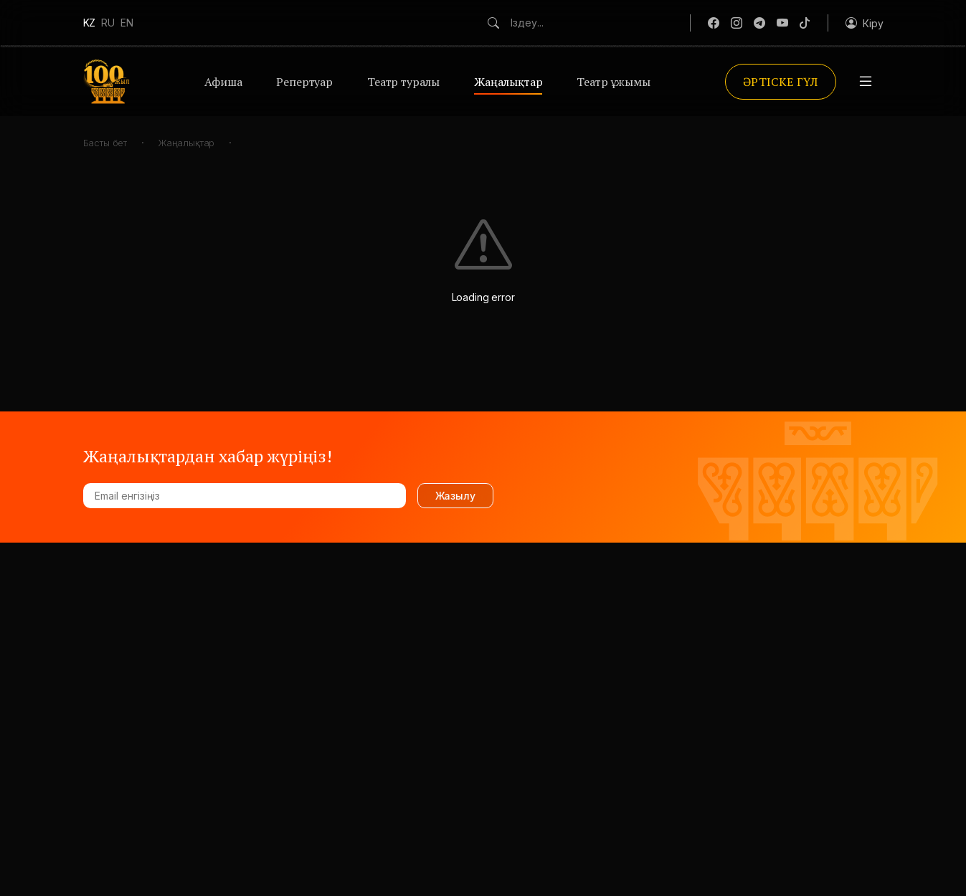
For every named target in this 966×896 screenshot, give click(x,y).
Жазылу (455, 496)
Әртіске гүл (780, 82)
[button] (864, 23)
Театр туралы (403, 82)
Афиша (223, 82)
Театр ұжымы (613, 82)
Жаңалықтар (508, 82)
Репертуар (304, 82)
